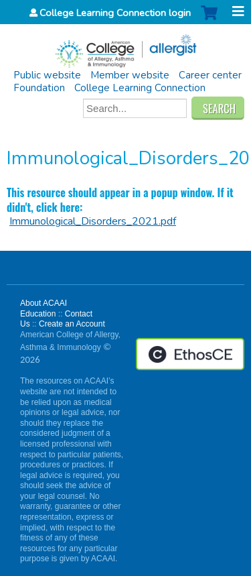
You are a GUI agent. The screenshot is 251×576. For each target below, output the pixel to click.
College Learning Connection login (115, 12)
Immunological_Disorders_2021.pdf (92, 221)
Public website (47, 75)
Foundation (39, 88)
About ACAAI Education (43, 308)
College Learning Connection (139, 88)
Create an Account (72, 324)
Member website (129, 75)
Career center (210, 75)
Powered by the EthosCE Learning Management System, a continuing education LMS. (190, 354)
